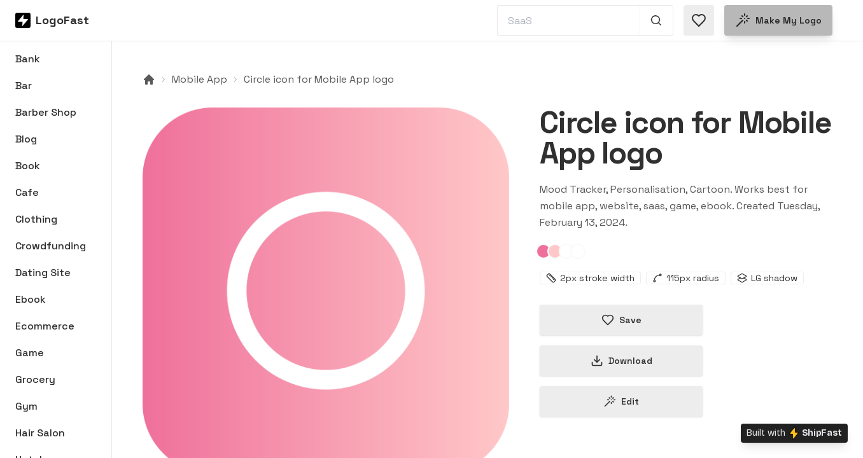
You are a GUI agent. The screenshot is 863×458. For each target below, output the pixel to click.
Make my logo (778, 20)
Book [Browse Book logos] (27, 165)
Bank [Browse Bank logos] (27, 59)
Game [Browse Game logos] (29, 352)
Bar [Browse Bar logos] (23, 85)
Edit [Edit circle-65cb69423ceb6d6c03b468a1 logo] (621, 401)
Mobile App (199, 79)
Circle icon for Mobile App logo (319, 79)
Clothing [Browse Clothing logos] (36, 219)
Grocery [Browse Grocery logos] (35, 379)
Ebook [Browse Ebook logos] (30, 299)
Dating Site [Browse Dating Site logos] (43, 272)
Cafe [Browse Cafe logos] (27, 192)
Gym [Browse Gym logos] (26, 406)
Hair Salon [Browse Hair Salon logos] (40, 433)
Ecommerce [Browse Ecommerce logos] (44, 326)
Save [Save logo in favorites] (621, 320)
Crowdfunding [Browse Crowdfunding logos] (50, 246)
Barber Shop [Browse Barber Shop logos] (45, 112)
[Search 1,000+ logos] (656, 20)
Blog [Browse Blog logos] (26, 139)
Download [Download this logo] (621, 360)
